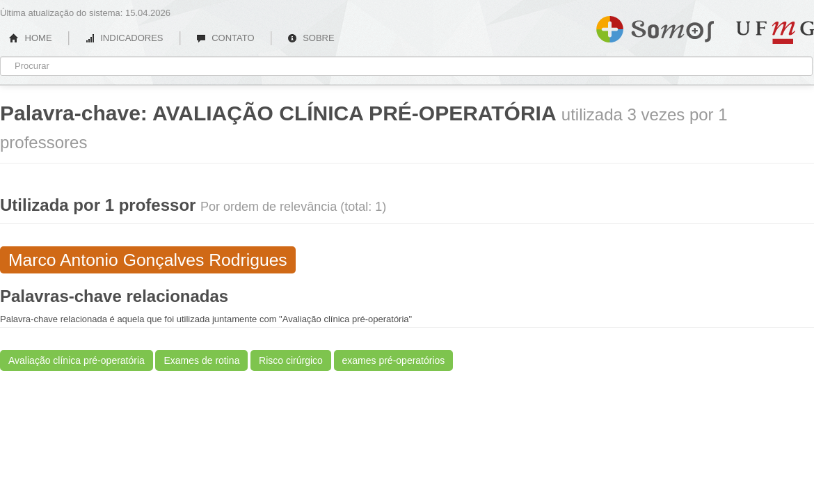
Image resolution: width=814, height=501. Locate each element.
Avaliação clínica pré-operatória (76, 360)
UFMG (775, 32)
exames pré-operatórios (393, 360)
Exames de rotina (201, 360)
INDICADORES (124, 38)
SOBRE (311, 38)
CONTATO (225, 38)
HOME (30, 38)
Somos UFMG (655, 26)
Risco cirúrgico (291, 360)
